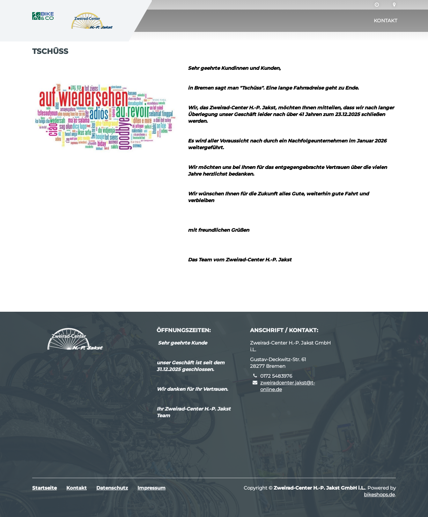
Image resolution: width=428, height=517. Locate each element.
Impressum (151, 488)
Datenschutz (112, 488)
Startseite (44, 488)
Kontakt (385, 21)
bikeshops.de (379, 495)
